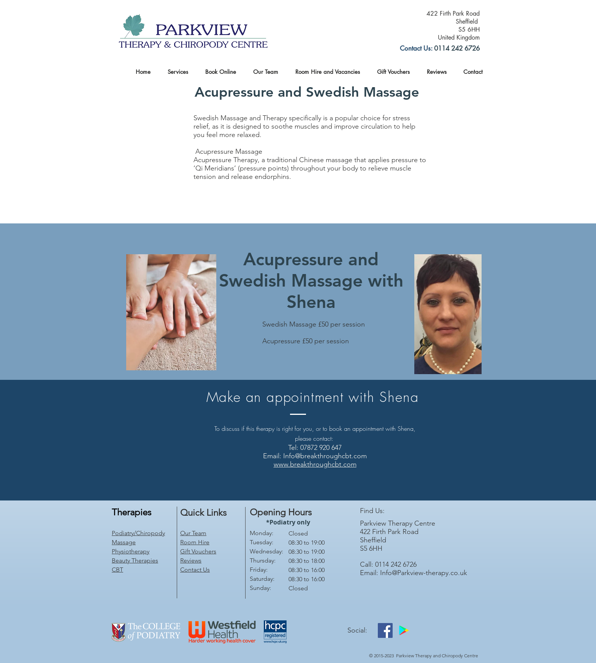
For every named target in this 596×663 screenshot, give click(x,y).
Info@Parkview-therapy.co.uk (423, 573)
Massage (124, 542)
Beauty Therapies (135, 560)
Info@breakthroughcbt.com (325, 456)
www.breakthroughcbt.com (315, 464)
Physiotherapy (130, 551)
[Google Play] (403, 630)
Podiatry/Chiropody (138, 533)
